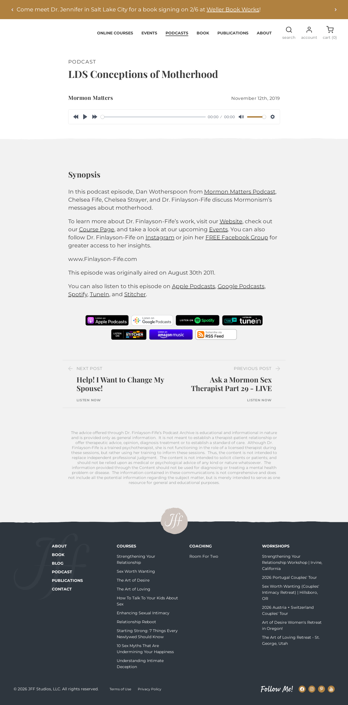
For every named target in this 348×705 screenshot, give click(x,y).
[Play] (85, 120)
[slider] (153, 120)
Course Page (96, 232)
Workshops (275, 549)
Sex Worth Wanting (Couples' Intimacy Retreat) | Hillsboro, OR (290, 595)
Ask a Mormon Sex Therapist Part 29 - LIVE (231, 387)
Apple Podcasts (193, 289)
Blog (57, 566)
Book (203, 36)
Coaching (200, 549)
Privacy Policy (149, 692)
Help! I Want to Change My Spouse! (120, 387)
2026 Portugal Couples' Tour (289, 580)
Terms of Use (120, 692)
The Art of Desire (133, 583)
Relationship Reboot (136, 624)
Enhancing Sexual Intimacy (143, 615)
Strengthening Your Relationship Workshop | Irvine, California (292, 565)
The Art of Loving (133, 592)
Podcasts (177, 36)
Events (149, 36)
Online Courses (115, 36)
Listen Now (89, 403)
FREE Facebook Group (236, 240)
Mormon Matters (90, 101)
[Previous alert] (12, 10)
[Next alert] (335, 10)
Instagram (160, 240)
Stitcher (135, 297)
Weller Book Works (233, 9)
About (264, 36)
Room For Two (203, 559)
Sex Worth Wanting (136, 574)
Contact (62, 592)
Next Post (90, 371)
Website (231, 224)
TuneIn (99, 297)
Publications (232, 36)
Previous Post (253, 371)
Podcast (62, 574)
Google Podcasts (241, 289)
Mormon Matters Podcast (239, 195)
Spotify (77, 297)
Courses (126, 549)
